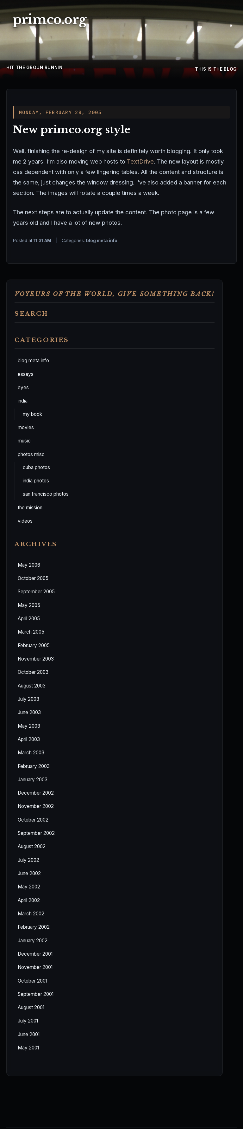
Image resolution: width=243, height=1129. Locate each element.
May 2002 (29, 887)
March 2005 (31, 632)
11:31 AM (42, 240)
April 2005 (29, 619)
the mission (30, 508)
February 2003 (34, 766)
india (23, 401)
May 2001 (28, 1048)
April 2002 (29, 900)
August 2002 (32, 846)
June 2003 (29, 712)
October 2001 (32, 981)
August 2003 (32, 686)
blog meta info (33, 361)
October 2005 (33, 578)
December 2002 (36, 793)
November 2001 (35, 967)
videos (25, 521)
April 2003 (29, 739)
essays (26, 374)
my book (32, 414)
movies (26, 427)
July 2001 (28, 1021)
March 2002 (31, 914)
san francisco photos (46, 494)
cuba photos (36, 467)
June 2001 (29, 1034)
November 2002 (36, 806)
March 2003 (31, 753)
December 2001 (35, 954)
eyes (23, 387)
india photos (36, 481)
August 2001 (31, 1007)
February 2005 (34, 645)
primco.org (49, 20)
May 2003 (29, 726)
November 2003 (36, 659)
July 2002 (28, 860)
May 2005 (29, 605)
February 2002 (34, 927)
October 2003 (33, 672)
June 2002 (29, 873)
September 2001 (35, 994)
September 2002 (36, 833)
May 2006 (29, 565)
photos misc (31, 454)
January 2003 (32, 780)
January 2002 (32, 941)
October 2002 (33, 820)
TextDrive (140, 161)
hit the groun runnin (34, 67)
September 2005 (36, 592)
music (24, 441)
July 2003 (28, 699)
